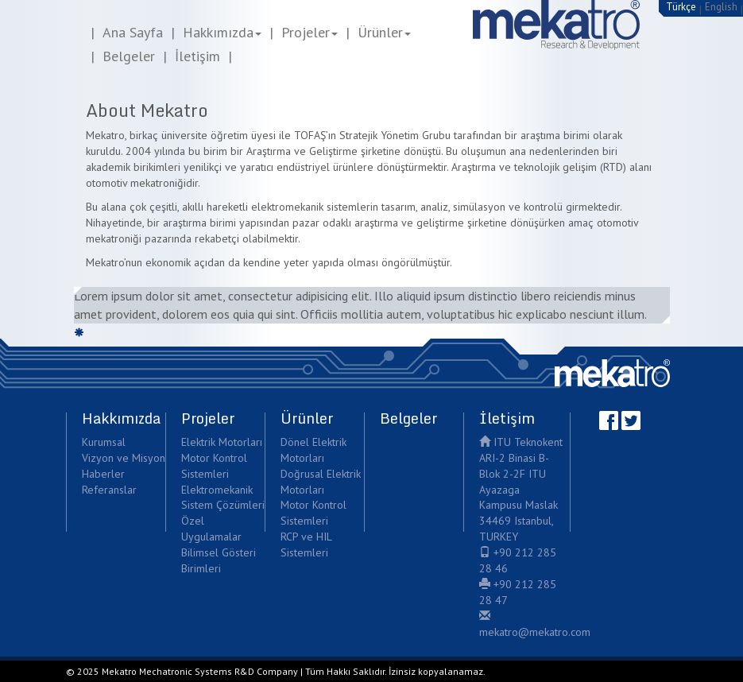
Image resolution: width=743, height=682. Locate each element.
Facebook (608, 420)
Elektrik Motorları (221, 442)
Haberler (103, 474)
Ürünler (384, 32)
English (721, 7)
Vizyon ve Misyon (123, 458)
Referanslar (109, 489)
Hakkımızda (222, 32)
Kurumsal (104, 442)
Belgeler (129, 56)
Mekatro (612, 373)
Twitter (630, 420)
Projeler (309, 32)
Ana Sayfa (133, 32)
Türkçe (681, 7)
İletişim (197, 56)
